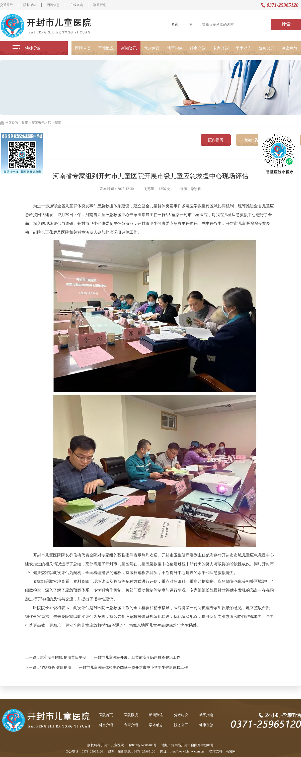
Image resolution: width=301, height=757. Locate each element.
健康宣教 (289, 48)
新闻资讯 (129, 48)
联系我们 (99, 5)
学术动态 (244, 48)
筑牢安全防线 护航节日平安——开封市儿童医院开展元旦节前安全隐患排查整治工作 (110, 657)
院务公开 (267, 48)
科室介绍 (198, 48)
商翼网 (231, 751)
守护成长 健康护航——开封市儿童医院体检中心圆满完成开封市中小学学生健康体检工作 (114, 668)
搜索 (286, 24)
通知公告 (250, 140)
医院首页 (83, 48)
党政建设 (152, 48)
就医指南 (175, 48)
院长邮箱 (29, 5)
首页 (25, 123)
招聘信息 (53, 5)
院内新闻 (54, 123)
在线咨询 (76, 5)
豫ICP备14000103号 (143, 745)
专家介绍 (221, 48)
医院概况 (106, 48)
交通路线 (6, 5)
